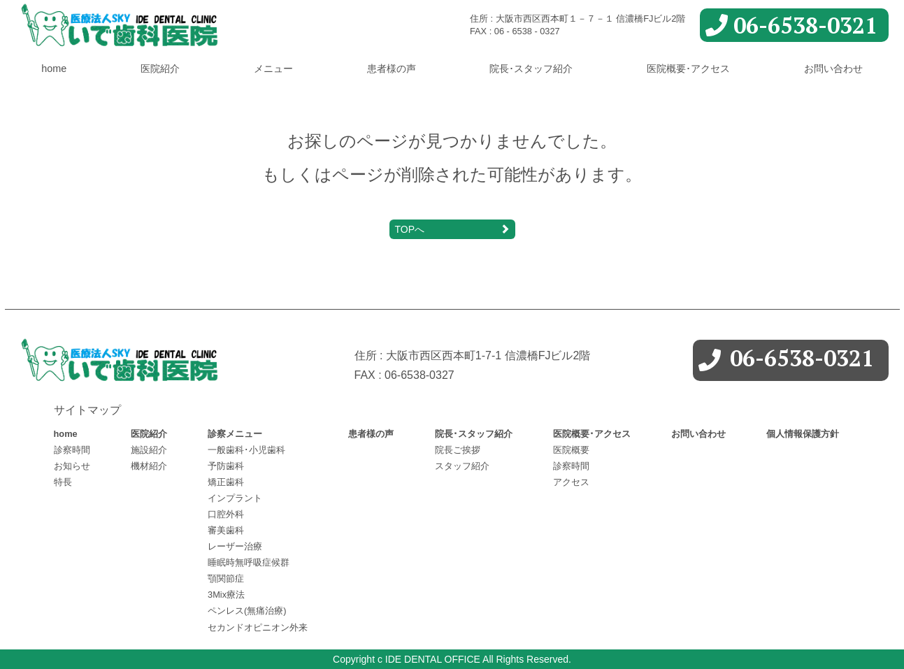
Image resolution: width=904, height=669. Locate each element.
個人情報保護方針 (802, 434)
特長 (63, 482)
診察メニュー (235, 434)
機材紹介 (149, 466)
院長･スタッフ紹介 (531, 68)
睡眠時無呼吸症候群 (248, 562)
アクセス (571, 482)
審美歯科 (226, 530)
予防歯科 (226, 466)
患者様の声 (391, 68)
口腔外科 (226, 514)
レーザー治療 (235, 546)
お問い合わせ (833, 68)
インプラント (235, 498)
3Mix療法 (226, 594)
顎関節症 (226, 578)
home (53, 68)
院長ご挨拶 (457, 450)
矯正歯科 (226, 482)
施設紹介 (149, 450)
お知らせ (72, 466)
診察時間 (72, 450)
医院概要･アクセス (688, 68)
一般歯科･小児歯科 (246, 450)
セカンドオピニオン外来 (258, 627)
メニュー (273, 68)
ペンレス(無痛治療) (247, 610)
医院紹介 (160, 68)
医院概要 (571, 450)
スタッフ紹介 (462, 466)
